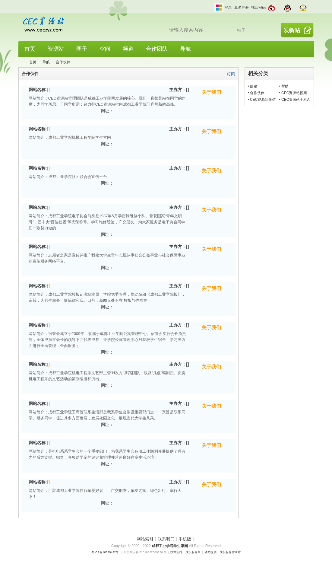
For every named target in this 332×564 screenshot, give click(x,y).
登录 (228, 7)
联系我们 (166, 539)
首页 (29, 49)
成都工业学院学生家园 (170, 546)
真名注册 (241, 7)
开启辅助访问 (212, 4)
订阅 (231, 73)
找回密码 (258, 7)
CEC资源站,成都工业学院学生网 (20, 62)
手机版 (185, 539)
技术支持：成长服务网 (185, 552)
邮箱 (253, 86)
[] (48, 89)
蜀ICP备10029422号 (105, 552)
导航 (185, 49)
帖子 (241, 30)
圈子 (81, 49)
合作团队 (157, 49)
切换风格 (218, 7)
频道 (128, 49)
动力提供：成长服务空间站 (222, 552)
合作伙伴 (257, 93)
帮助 (285, 86)
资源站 (56, 49)
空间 (105, 49)
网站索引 (145, 539)
